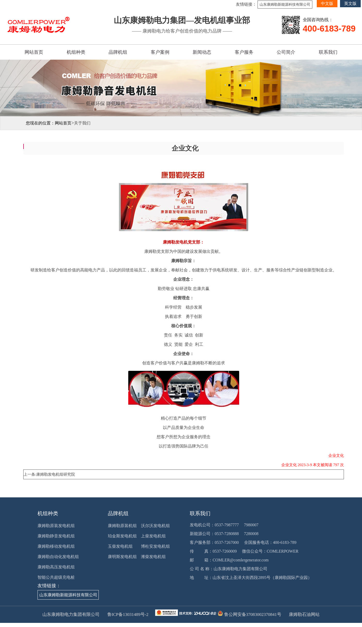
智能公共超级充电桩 (56, 577)
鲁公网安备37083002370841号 (252, 614)
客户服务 (244, 52)
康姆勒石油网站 (304, 614)
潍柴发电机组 (153, 556)
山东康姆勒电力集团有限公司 (240, 569)
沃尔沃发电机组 (155, 525)
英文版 (350, 3)
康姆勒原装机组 (122, 525)
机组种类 (76, 52)
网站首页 (34, 52)
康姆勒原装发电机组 (56, 525)
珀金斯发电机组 (122, 536)
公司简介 (286, 52)
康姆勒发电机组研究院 (55, 474)
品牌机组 (118, 52)
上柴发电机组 (153, 536)
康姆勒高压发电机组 (56, 567)
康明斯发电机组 (122, 556)
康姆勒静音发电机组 (56, 536)
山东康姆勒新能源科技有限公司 (285, 4)
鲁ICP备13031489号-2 (127, 614)
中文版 (327, 3)
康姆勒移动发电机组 (56, 546)
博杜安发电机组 (155, 546)
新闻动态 (202, 52)
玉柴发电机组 (120, 546)
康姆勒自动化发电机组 (58, 556)
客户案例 (160, 52)
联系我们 (328, 52)
